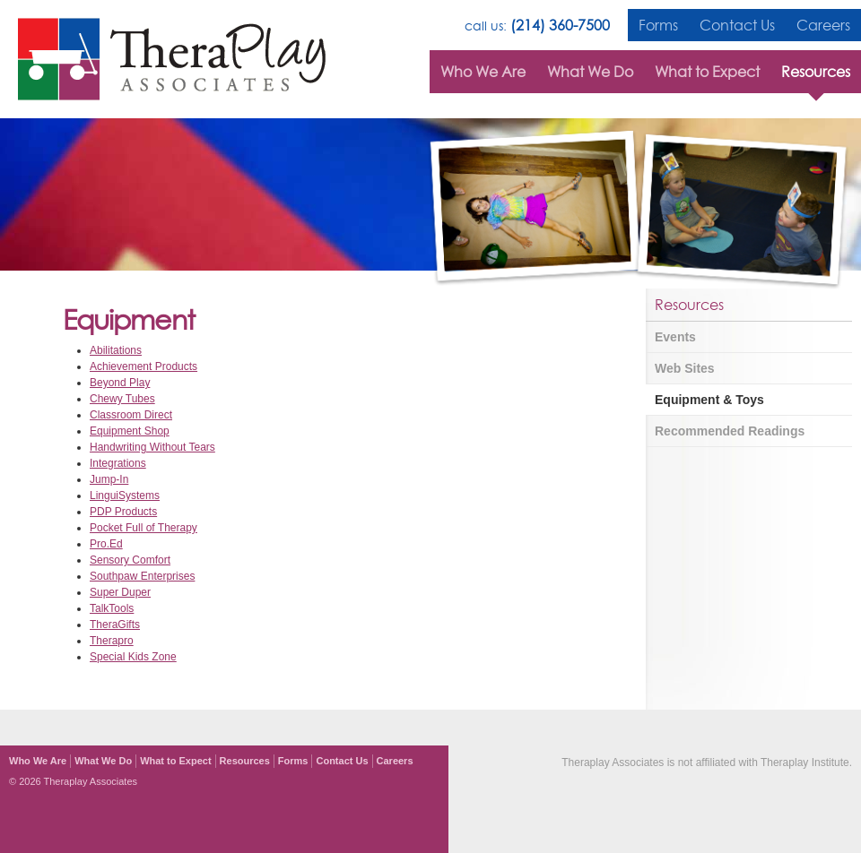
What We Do (590, 72)
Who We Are (483, 72)
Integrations (118, 463)
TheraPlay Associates (172, 59)
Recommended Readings (729, 431)
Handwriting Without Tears (152, 447)
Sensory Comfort (130, 560)
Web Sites (685, 368)
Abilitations (116, 350)
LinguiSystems (125, 495)
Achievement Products (143, 366)
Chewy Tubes (122, 398)
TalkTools (112, 608)
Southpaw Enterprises (142, 576)
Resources (815, 72)
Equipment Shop (130, 431)
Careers (823, 25)
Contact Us (737, 25)
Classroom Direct (131, 415)
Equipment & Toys (709, 399)
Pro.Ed (106, 544)
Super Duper (120, 592)
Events (675, 337)
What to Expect (707, 72)
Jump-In (109, 479)
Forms (658, 25)
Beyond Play (120, 382)
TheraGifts (115, 624)
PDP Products (123, 511)
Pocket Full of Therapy (143, 527)
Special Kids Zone (133, 657)
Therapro (112, 640)
